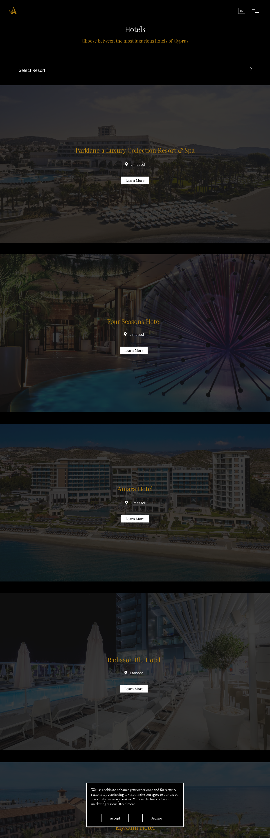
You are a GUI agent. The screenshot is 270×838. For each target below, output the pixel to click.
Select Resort (32, 70)
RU (241, 10)
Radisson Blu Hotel (133, 660)
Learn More (135, 180)
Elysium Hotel (135, 827)
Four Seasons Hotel (134, 321)
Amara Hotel (135, 488)
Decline (156, 818)
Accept (115, 818)
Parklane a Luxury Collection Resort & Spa (135, 150)
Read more (127, 803)
